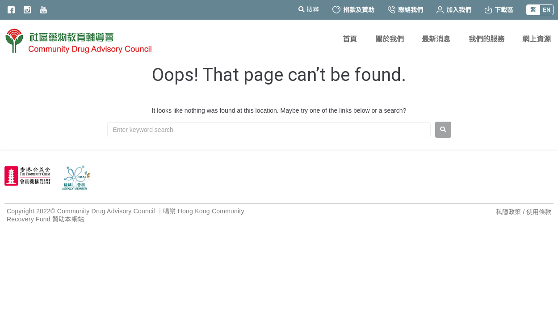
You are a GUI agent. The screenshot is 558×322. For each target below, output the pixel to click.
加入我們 (453, 9)
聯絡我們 (405, 9)
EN (546, 10)
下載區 (499, 9)
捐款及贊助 (353, 9)
